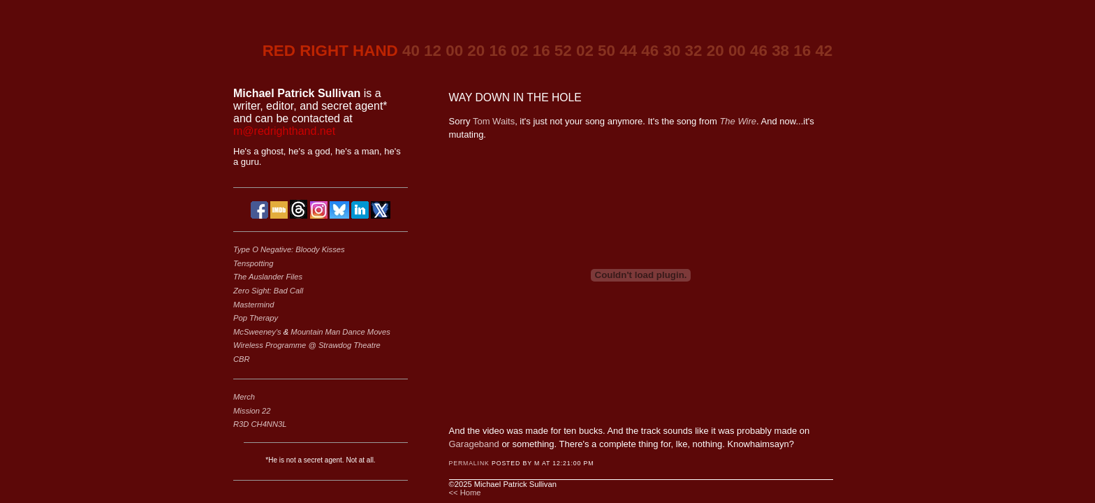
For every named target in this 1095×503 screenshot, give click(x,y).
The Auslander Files (267, 276)
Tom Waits (494, 121)
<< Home (465, 492)
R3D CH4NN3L (259, 424)
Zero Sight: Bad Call (268, 290)
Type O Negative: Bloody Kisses (289, 249)
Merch (244, 397)
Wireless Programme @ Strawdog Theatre (307, 345)
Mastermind (253, 304)
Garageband (474, 444)
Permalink (469, 463)
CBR (241, 359)
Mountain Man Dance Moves (340, 332)
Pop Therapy (255, 318)
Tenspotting (253, 263)
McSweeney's (258, 332)
